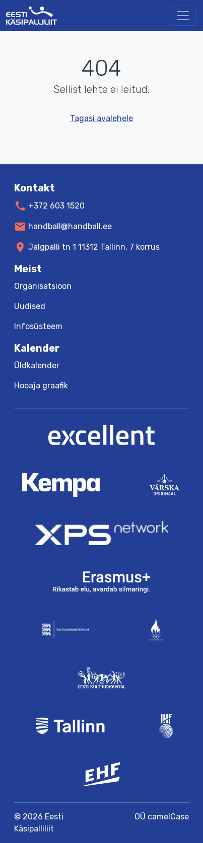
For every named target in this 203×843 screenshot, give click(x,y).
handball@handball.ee (70, 226)
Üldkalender (36, 365)
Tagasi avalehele (101, 118)
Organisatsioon (43, 286)
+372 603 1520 (56, 205)
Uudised (29, 306)
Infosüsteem (38, 326)
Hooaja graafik (41, 385)
